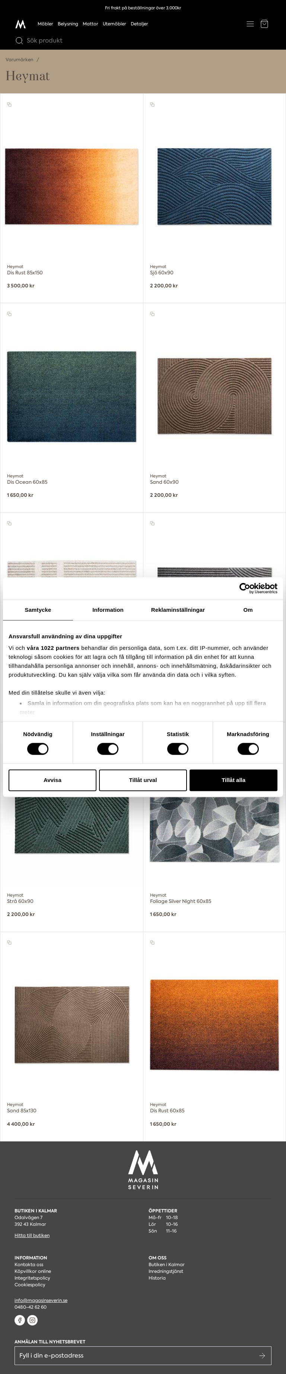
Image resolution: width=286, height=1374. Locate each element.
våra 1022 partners (53, 648)
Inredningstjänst (166, 1271)
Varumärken (20, 60)
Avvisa (52, 780)
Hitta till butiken (32, 1236)
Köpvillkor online (33, 1271)
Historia (157, 1278)
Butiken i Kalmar (167, 1265)
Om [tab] (247, 610)
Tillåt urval (143, 780)
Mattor (90, 24)
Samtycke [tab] (38, 610)
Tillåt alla (233, 780)
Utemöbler (114, 24)
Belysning (68, 24)
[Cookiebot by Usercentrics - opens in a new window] (244, 588)
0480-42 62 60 (31, 1307)
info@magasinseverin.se (41, 1300)
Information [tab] (108, 610)
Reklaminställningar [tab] (178, 610)
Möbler (45, 24)
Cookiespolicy (30, 1285)
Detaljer (139, 24)
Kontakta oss (29, 1265)
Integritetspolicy (32, 1278)
